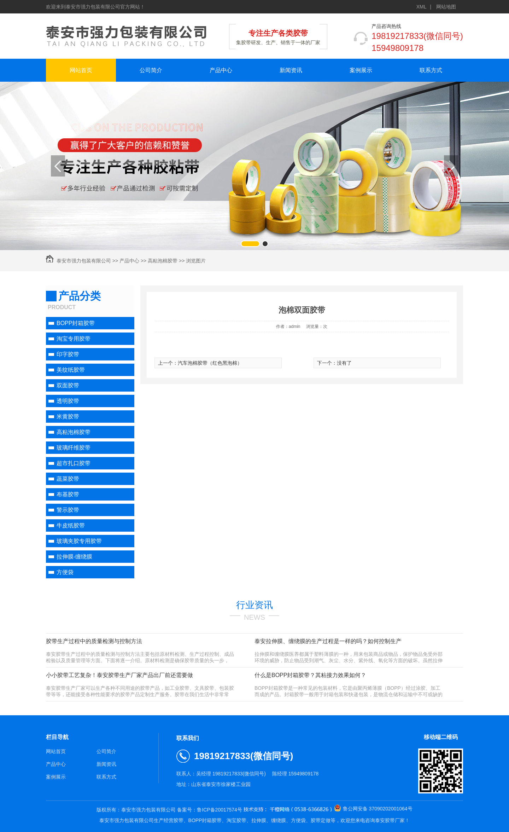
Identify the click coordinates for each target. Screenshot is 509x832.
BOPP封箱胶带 (76, 323)
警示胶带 (68, 510)
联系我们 (187, 738)
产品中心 (221, 70)
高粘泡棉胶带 (162, 261)
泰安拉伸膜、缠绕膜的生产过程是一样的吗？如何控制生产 (328, 641)
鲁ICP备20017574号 (219, 810)
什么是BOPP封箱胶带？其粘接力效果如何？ (310, 675)
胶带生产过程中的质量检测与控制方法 (94, 641)
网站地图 (446, 7)
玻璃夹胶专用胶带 (79, 541)
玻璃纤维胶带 (73, 448)
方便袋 (65, 572)
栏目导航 (57, 737)
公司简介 (151, 70)
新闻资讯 (291, 70)
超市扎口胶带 (73, 463)
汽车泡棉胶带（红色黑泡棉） (210, 363)
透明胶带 (68, 401)
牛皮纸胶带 (71, 525)
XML (421, 7)
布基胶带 (68, 494)
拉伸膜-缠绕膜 (74, 557)
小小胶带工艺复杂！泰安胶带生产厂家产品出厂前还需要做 (119, 675)
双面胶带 (68, 385)
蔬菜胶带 (68, 479)
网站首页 (81, 70)
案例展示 (361, 70)
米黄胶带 (68, 417)
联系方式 (431, 70)
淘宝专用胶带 (73, 339)
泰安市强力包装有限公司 (84, 261)
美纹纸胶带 (71, 370)
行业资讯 (254, 605)
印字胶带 (68, 354)
